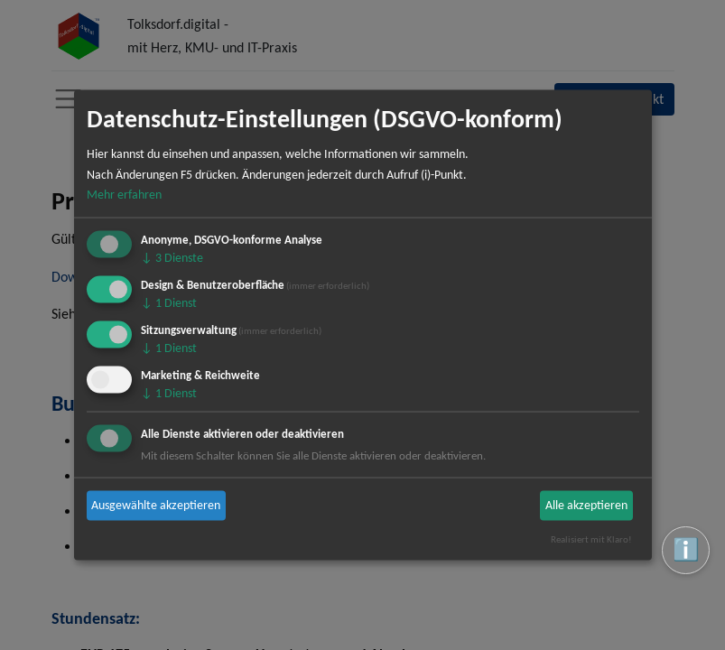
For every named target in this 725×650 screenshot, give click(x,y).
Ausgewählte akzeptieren (155, 505)
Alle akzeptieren (586, 505)
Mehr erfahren (124, 194)
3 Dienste (172, 257)
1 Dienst (169, 303)
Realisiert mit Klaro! (591, 539)
